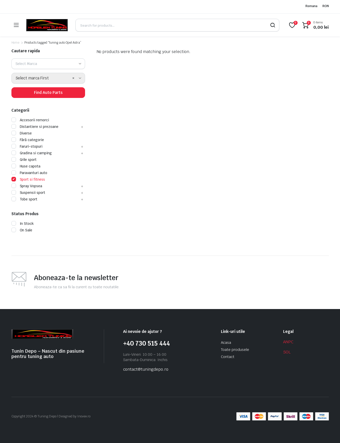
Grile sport (24, 159)
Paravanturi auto (29, 173)
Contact (228, 356)
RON (325, 6)
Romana (311, 6)
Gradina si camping (31, 153)
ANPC (288, 342)
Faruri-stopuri (27, 146)
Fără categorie (27, 140)
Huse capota (26, 166)
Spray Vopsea (26, 186)
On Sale (22, 230)
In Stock (22, 223)
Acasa (226, 342)
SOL (287, 352)
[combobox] (48, 63)
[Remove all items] (73, 78)
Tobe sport (24, 199)
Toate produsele (235, 349)
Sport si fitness (28, 179)
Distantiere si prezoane (34, 126)
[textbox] (28, 63)
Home (15, 43)
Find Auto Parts (48, 92)
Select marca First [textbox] (32, 78)
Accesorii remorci (30, 120)
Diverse (21, 133)
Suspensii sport (28, 192)
